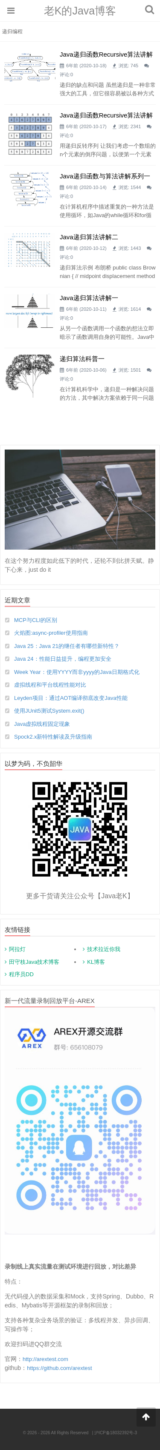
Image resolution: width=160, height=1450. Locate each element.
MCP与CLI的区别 (35, 620)
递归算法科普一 (82, 358)
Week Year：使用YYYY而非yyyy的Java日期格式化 (77, 672)
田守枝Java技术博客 (34, 962)
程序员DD (21, 974)
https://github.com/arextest (59, 1368)
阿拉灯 (17, 949)
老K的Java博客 (80, 11)
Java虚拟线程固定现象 (42, 724)
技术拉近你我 (103, 949)
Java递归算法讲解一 (89, 297)
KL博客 (96, 962)
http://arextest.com (45, 1359)
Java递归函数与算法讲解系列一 (105, 176)
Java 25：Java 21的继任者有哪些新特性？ (66, 646)
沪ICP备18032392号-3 (115, 1432)
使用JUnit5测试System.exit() (49, 711)
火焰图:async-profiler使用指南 (51, 633)
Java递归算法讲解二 (89, 237)
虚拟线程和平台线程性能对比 (50, 685)
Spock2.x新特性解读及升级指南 (53, 737)
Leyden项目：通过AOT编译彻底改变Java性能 (71, 698)
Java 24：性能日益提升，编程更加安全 (62, 659)
